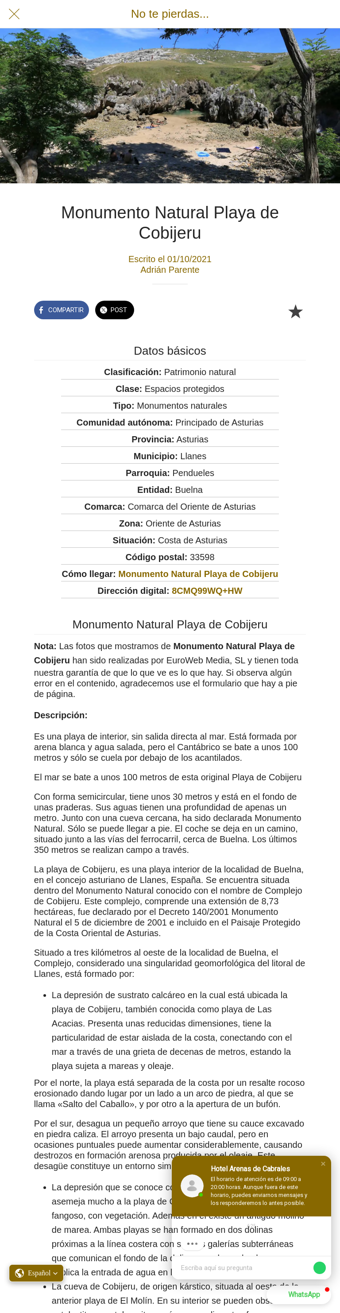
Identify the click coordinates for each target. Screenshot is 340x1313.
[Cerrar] (14, 14)
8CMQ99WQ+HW (207, 591)
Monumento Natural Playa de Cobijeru (198, 574)
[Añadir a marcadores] (295, 310)
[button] (323, 1163)
